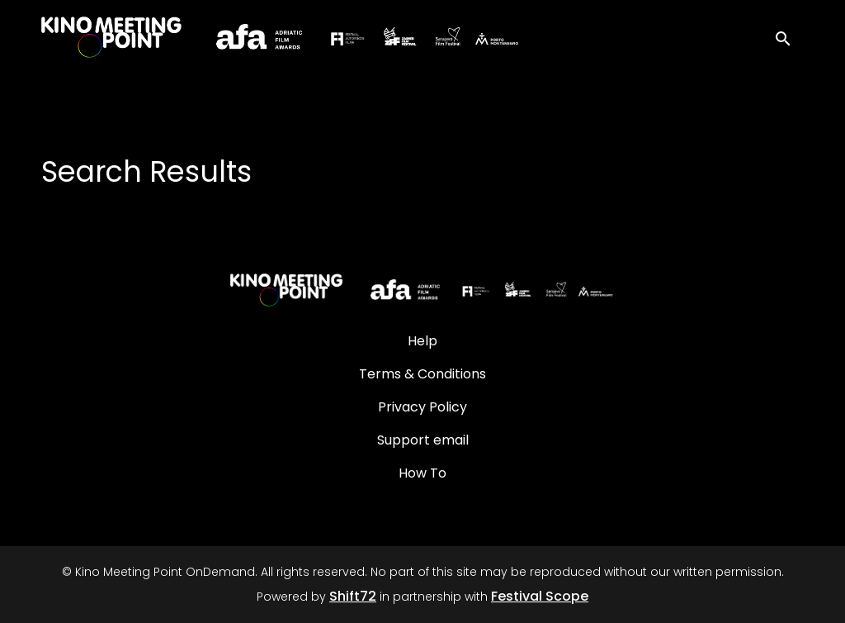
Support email (423, 439)
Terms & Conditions (422, 373)
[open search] (789, 37)
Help (422, 340)
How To (422, 473)
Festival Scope (539, 596)
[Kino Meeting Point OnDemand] (422, 290)
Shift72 (352, 596)
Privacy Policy (422, 406)
